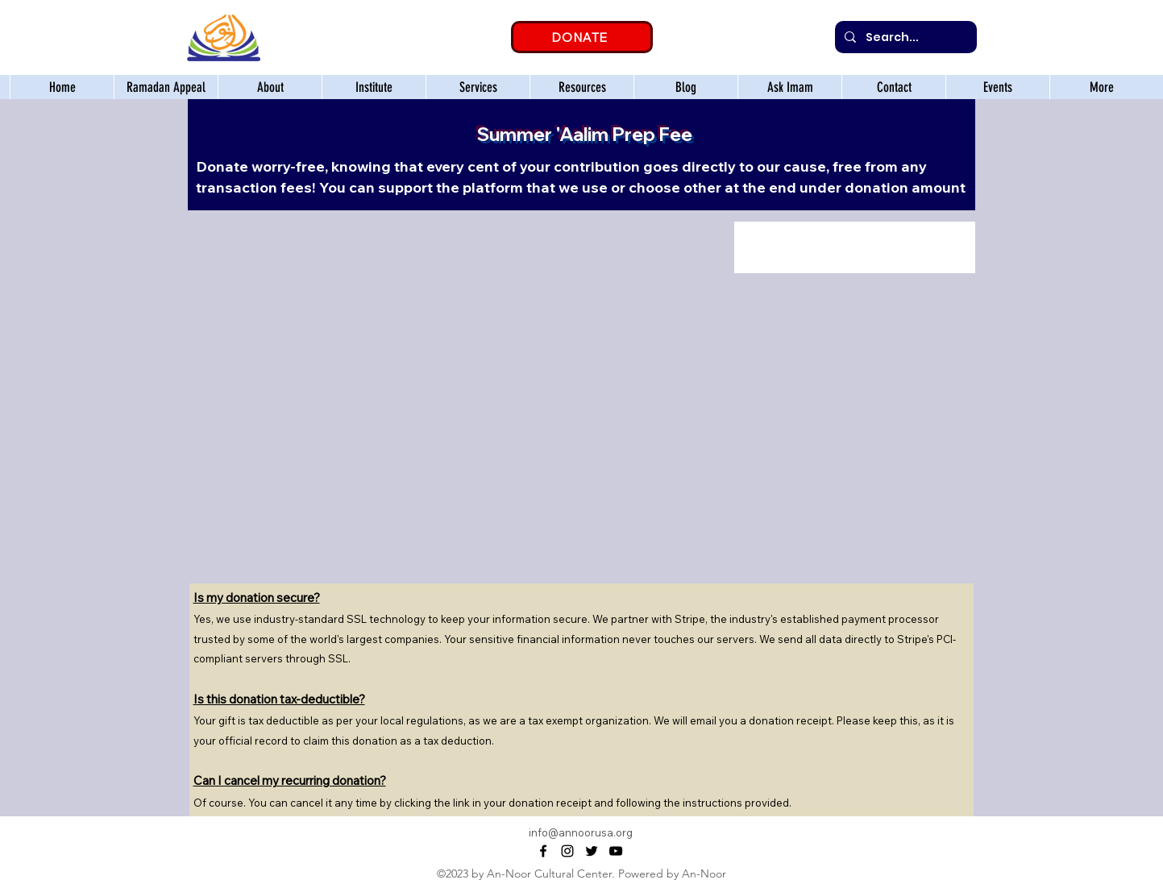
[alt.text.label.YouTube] (616, 851)
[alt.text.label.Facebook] (543, 851)
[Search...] (904, 37)
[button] (374, 87)
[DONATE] (582, 37)
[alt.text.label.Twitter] (592, 851)
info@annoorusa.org (581, 832)
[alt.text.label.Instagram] (567, 851)
